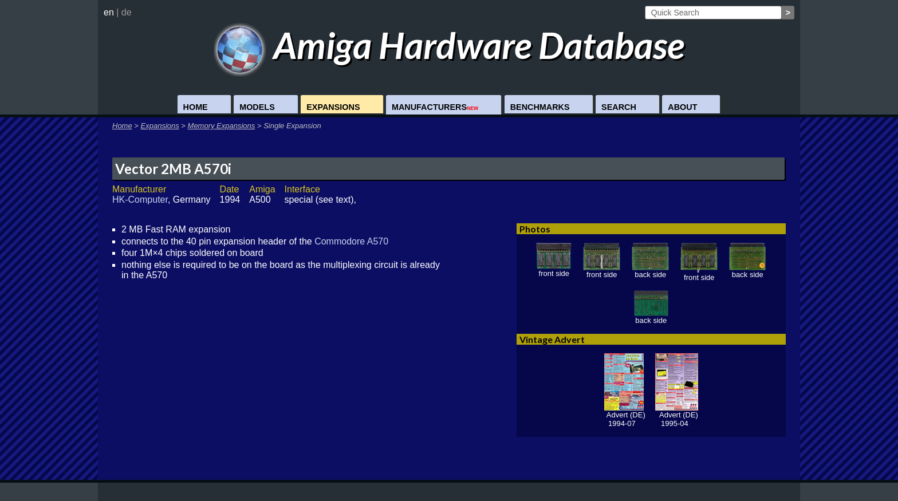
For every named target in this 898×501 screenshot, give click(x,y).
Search (618, 107)
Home (195, 107)
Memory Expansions (221, 125)
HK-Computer (140, 199)
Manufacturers (435, 107)
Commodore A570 (351, 241)
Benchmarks (540, 107)
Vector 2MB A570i (173, 168)
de (126, 12)
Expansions (333, 107)
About (682, 107)
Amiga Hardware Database (449, 45)
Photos (534, 228)
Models (257, 107)
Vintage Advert (552, 339)
